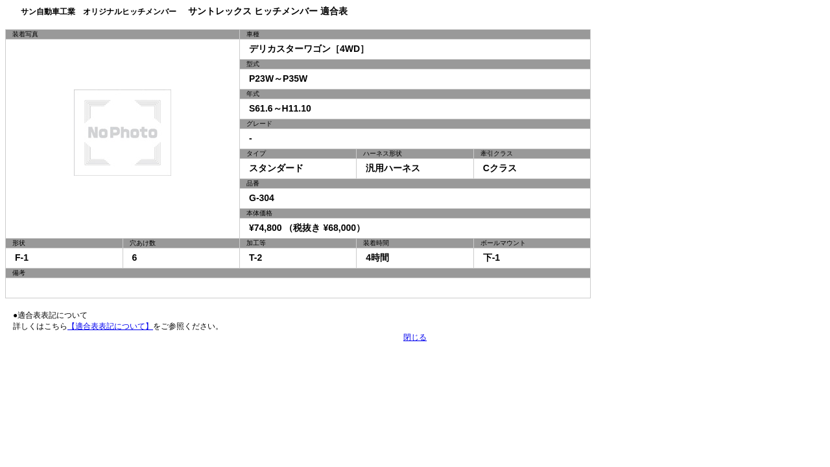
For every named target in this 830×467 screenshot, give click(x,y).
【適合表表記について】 (110, 326)
